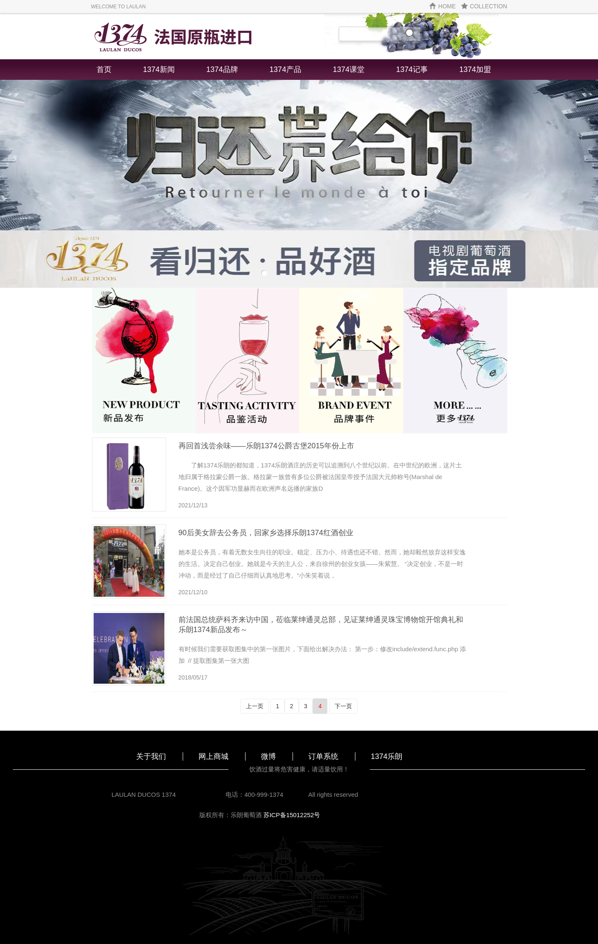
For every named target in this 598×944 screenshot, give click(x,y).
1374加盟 (475, 69)
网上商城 (213, 756)
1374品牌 (222, 69)
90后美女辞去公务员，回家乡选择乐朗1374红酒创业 (266, 533)
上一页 (254, 706)
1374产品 (285, 69)
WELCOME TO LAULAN (118, 7)
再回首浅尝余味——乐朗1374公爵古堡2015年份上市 (266, 446)
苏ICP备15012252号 (291, 814)
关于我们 (151, 756)
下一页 (343, 706)
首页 (104, 69)
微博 (268, 756)
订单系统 (323, 756)
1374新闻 (159, 69)
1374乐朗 (386, 756)
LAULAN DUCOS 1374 (144, 794)
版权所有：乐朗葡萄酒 (231, 814)
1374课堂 (349, 69)
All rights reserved (333, 794)
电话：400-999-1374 (254, 794)
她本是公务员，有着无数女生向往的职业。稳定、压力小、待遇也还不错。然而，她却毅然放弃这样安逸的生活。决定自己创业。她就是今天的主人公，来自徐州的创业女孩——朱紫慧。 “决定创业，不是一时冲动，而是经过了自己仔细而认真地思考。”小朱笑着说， (322, 564)
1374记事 (412, 69)
